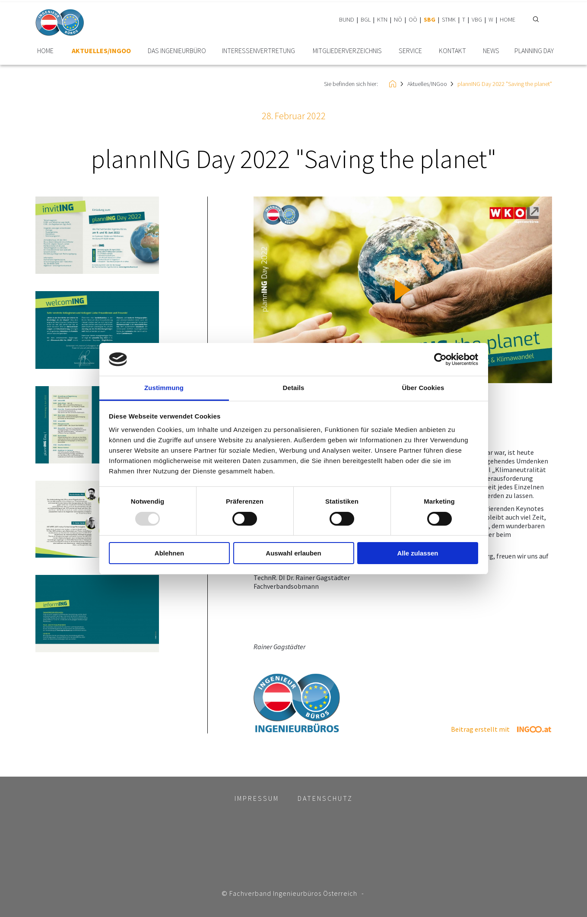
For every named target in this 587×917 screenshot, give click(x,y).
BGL (366, 19)
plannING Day (534, 50)
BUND (346, 19)
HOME (507, 19)
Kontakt (452, 50)
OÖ (413, 19)
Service (410, 50)
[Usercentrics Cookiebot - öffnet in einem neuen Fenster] (440, 359)
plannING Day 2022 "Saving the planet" (504, 84)
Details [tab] (294, 387)
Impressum (257, 798)
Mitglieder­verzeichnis (347, 50)
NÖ (398, 19)
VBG (477, 19)
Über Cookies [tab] (423, 387)
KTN (382, 19)
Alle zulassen (417, 553)
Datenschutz (325, 798)
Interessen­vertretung (258, 50)
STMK (449, 19)
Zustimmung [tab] (164, 387)
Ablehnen (169, 553)
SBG (429, 19)
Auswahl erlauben (293, 553)
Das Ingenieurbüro (177, 50)
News (491, 50)
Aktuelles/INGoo (101, 50)
